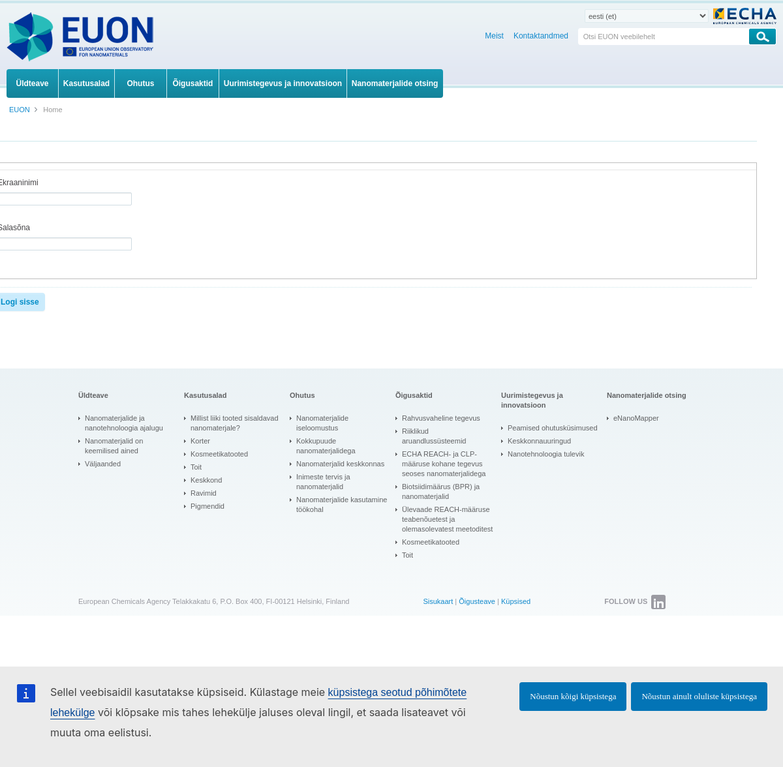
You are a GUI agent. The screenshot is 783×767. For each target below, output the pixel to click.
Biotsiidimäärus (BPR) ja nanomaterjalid (441, 491)
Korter (200, 441)
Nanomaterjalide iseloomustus (322, 423)
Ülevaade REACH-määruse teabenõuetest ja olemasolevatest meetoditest (447, 519)
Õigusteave (477, 601)
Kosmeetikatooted (219, 454)
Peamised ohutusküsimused (553, 428)
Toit (196, 467)
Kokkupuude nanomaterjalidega (326, 446)
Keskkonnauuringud (539, 441)
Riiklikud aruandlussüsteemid (434, 436)
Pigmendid (207, 506)
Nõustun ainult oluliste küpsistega (699, 696)
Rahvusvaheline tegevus (441, 418)
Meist (494, 35)
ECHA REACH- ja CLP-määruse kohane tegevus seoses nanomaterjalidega (443, 463)
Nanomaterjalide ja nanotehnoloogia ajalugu (124, 423)
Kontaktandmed (541, 35)
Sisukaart (438, 601)
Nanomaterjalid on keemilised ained (114, 446)
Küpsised (515, 601)
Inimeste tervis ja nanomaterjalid (323, 481)
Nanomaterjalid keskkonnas (340, 464)
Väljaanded (103, 464)
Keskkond (206, 480)
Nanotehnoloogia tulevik (546, 454)
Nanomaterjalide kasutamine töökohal (341, 504)
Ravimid (204, 493)
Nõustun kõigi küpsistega (573, 696)
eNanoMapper (636, 418)
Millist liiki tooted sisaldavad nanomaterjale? (235, 423)
